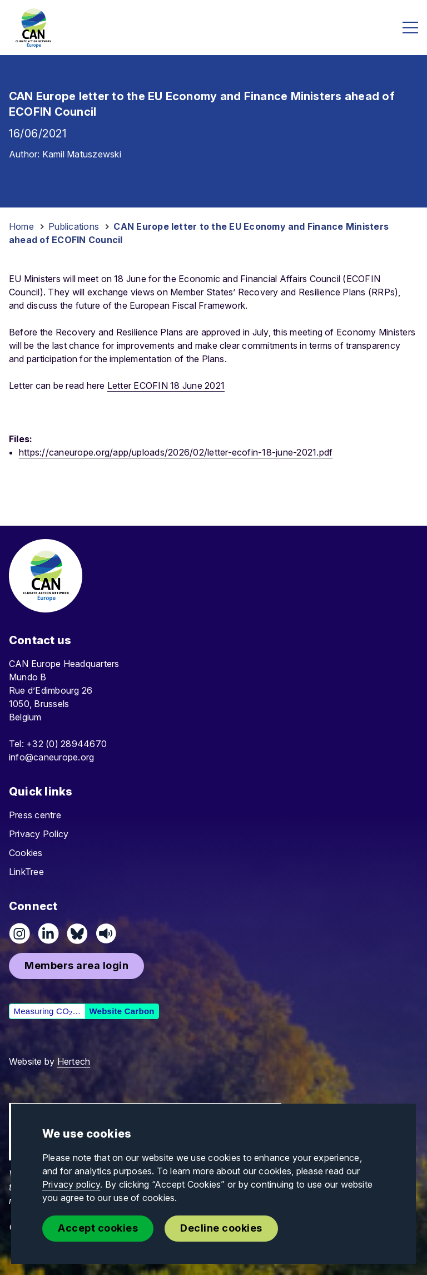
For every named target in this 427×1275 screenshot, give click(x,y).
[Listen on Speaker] (106, 933)
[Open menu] (410, 27)
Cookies (26, 852)
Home (21, 226)
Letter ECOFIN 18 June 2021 (166, 385)
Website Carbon (121, 1011)
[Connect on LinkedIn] (48, 933)
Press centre (35, 815)
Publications (73, 226)
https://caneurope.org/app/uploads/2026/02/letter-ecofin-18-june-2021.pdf (175, 452)
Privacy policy (71, 1184)
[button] (76, 966)
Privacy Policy (38, 833)
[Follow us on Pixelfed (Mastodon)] (77, 933)
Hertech (74, 1061)
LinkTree (26, 871)
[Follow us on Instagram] (19, 933)
